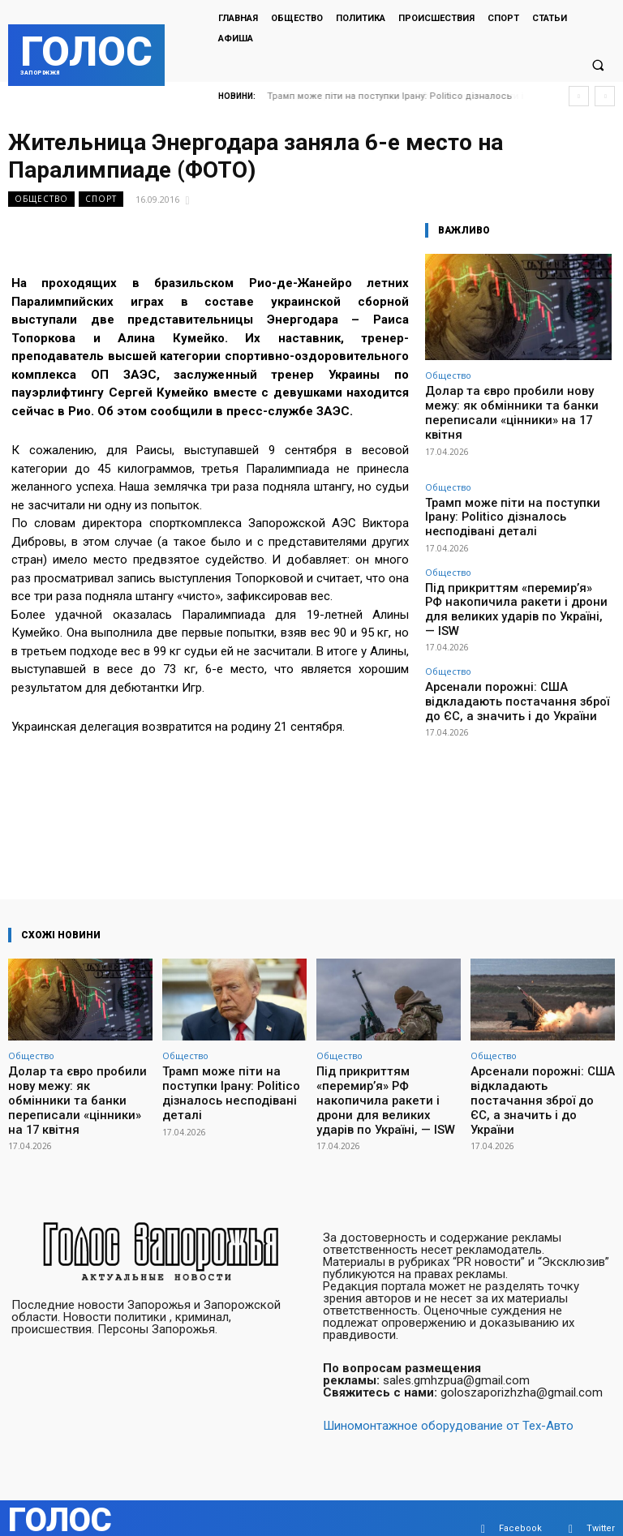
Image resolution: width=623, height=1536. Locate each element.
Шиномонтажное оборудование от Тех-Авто (448, 1404)
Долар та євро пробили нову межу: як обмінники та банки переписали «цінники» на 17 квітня (515, 403)
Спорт (101, 199)
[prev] (579, 96)
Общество (41, 199)
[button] (598, 66)
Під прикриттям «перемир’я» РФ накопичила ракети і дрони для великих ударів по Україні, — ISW (516, 556)
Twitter (600, 1507)
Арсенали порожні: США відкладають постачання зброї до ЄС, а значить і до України (512, 630)
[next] (605, 96)
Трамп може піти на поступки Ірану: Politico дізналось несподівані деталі (508, 486)
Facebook (520, 1507)
